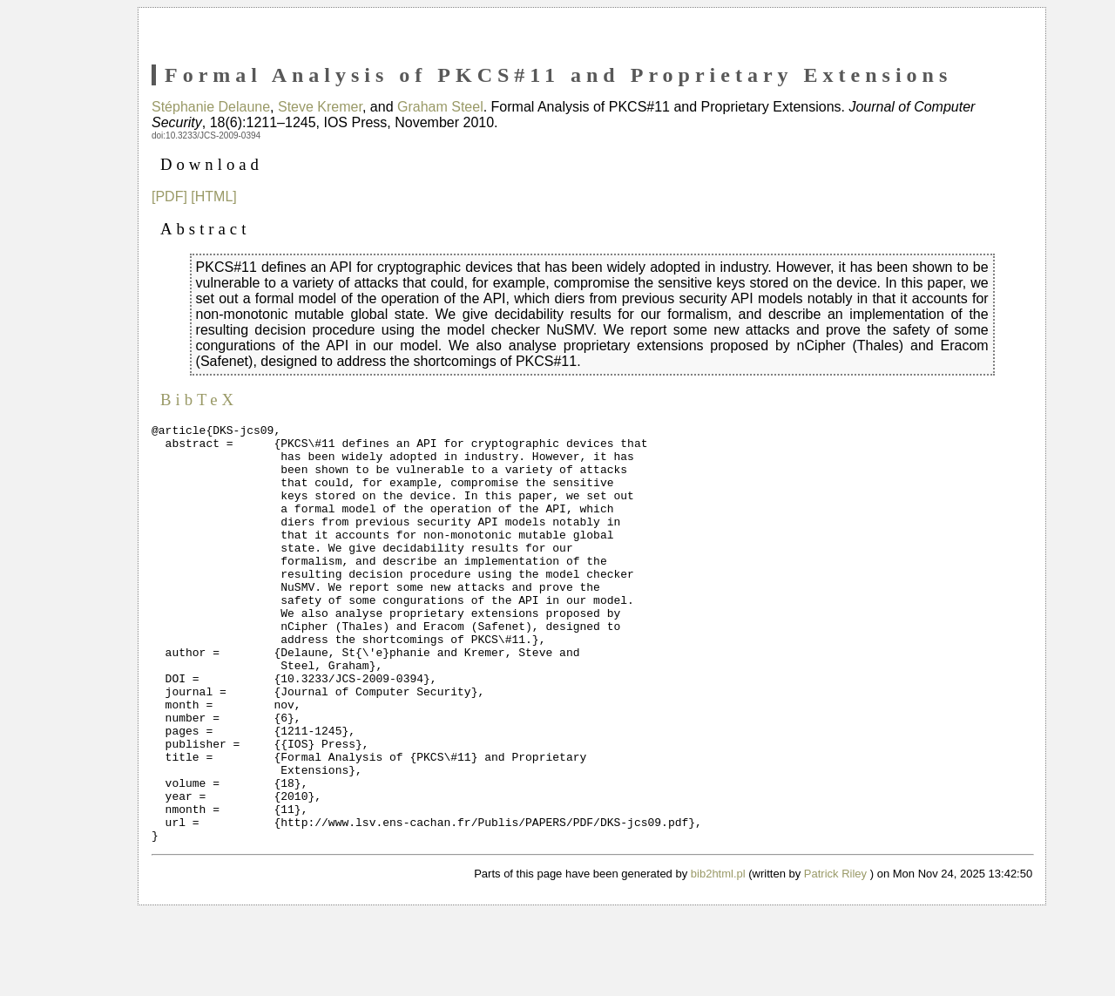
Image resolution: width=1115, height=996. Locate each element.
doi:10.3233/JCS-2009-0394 (206, 135)
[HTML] (213, 196)
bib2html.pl (718, 957)
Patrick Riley (835, 957)
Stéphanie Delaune (211, 106)
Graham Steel (440, 106)
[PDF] (169, 196)
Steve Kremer (320, 106)
